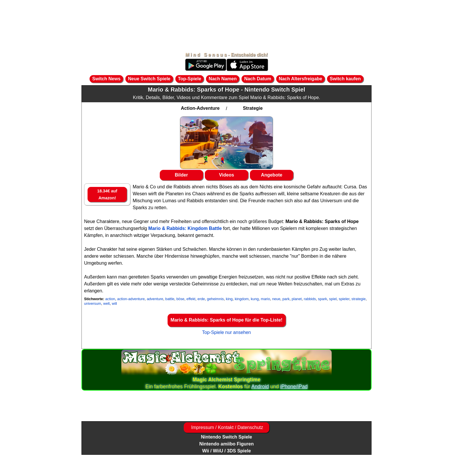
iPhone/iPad (294, 386)
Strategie (253, 108)
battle (169, 299)
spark (322, 299)
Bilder (181, 174)
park (285, 299)
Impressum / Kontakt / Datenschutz (226, 427)
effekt (190, 299)
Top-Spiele (189, 78)
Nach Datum (257, 78)
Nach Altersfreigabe (300, 78)
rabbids (310, 299)
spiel (333, 299)
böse (180, 299)
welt (106, 303)
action (110, 299)
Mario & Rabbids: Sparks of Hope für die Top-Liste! (226, 319)
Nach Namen (223, 78)
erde (201, 299)
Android (260, 386)
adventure (155, 299)
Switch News (106, 78)
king (229, 299)
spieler (344, 299)
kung (255, 299)
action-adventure (131, 299)
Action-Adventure (200, 108)
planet (297, 299)
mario (265, 299)
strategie (359, 299)
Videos (226, 174)
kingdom (241, 299)
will (114, 303)
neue (276, 299)
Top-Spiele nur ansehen (226, 332)
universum (92, 303)
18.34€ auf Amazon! (107, 194)
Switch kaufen (345, 78)
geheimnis (215, 299)
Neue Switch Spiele (149, 78)
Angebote (271, 174)
